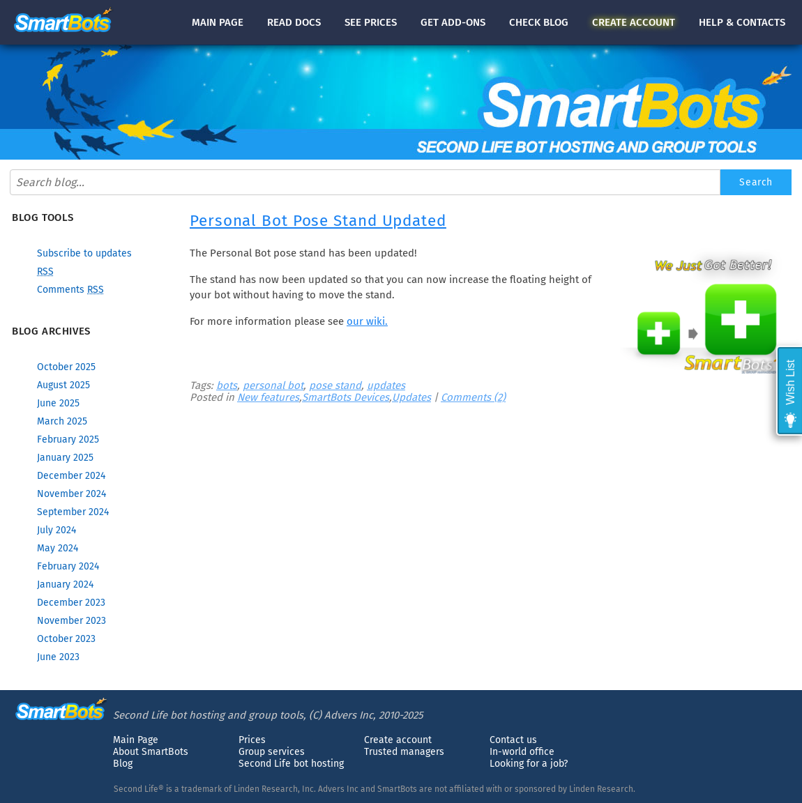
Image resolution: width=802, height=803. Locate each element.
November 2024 (71, 494)
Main (217, 22)
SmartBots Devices (345, 397)
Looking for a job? (529, 764)
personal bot (273, 385)
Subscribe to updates (84, 253)
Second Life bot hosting (291, 764)
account (633, 22)
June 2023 (58, 657)
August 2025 (63, 385)
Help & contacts (742, 22)
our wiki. (367, 321)
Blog (123, 764)
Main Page (135, 740)
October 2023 (66, 639)
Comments (70, 290)
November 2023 (71, 621)
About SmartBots (150, 752)
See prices (371, 22)
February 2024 (68, 566)
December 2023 (71, 603)
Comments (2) (473, 397)
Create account (398, 740)
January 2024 (65, 584)
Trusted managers (404, 752)
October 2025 (66, 367)
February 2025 (68, 439)
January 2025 (65, 458)
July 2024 (56, 530)
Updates (411, 397)
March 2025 (62, 421)
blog (538, 22)
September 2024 (73, 512)
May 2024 (57, 548)
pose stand (335, 385)
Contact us (513, 740)
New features (268, 397)
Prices (252, 740)
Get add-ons (453, 22)
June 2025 (58, 403)
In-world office (522, 752)
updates (386, 385)
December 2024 (71, 476)
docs (294, 22)
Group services (272, 752)
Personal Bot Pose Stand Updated (318, 220)
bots (226, 385)
